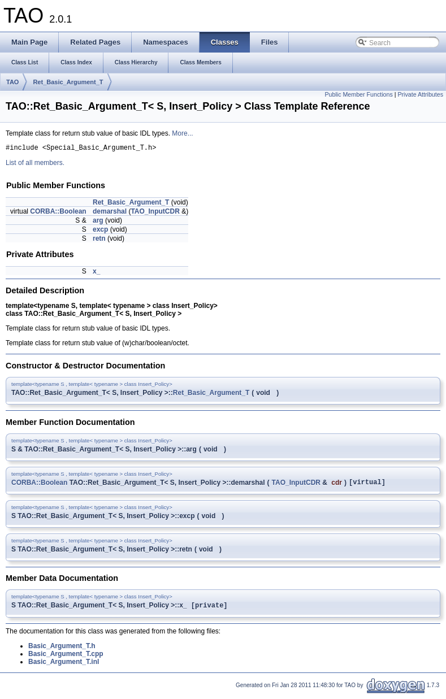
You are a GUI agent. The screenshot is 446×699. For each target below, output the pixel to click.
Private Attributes (420, 94)
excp (100, 231)
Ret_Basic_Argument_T (68, 82)
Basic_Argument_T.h (62, 650)
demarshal (110, 213)
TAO (12, 82)
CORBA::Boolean (58, 213)
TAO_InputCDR (155, 213)
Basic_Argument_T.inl (63, 666)
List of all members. (35, 164)
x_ (96, 273)
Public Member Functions (359, 94)
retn (99, 240)
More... (182, 133)
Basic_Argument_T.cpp (65, 658)
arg (98, 222)
